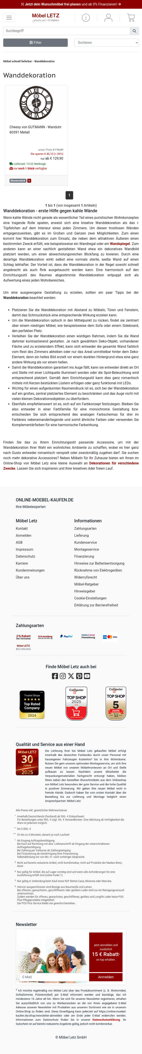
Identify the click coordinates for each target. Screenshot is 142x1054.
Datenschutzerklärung (106, 1019)
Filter (35, 42)
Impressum (24, 549)
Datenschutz (25, 556)
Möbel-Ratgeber (86, 584)
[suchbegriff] (66, 31)
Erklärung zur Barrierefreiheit (96, 605)
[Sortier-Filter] (106, 43)
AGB (19, 542)
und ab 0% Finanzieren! (71, 4)
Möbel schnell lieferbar (17, 61)
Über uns (22, 577)
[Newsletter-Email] (54, 977)
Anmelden (23, 535)
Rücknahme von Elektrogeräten (98, 570)
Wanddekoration (44, 61)
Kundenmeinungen (30, 570)
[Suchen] (134, 31)
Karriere (22, 563)
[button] (86, 17)
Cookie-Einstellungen (90, 598)
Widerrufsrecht (85, 577)
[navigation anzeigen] (9, 17)
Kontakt (22, 528)
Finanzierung (84, 556)
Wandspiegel (120, 244)
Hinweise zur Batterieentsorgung (99, 563)
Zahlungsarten (85, 528)
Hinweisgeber (84, 591)
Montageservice (86, 549)
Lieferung (81, 535)
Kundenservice (85, 542)
